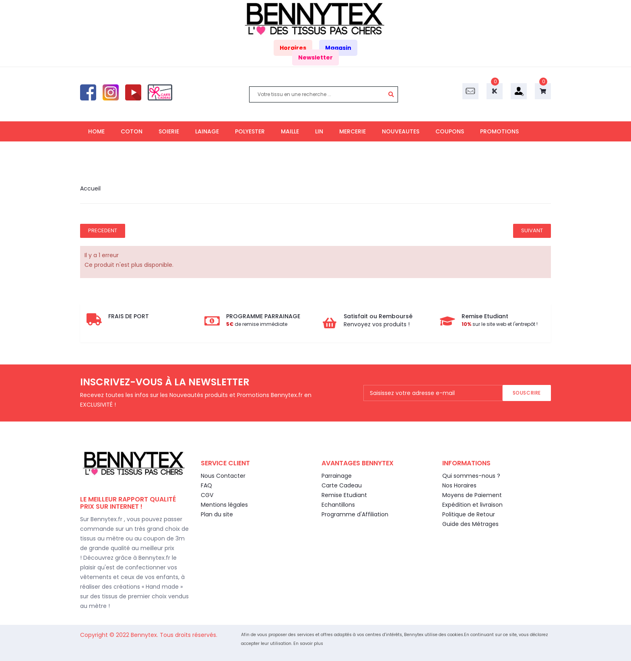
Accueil (90, 188)
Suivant (532, 230)
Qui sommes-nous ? (471, 476)
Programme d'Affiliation (355, 514)
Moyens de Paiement (472, 495)
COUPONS (449, 131)
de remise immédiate (256, 324)
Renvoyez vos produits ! (377, 324)
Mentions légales (224, 505)
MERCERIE (352, 131)
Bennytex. (145, 635)
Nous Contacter (223, 476)
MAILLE (290, 131)
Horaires (293, 48)
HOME (96, 131)
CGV (207, 495)
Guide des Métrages (470, 524)
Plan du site (217, 514)
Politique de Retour (468, 514)
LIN (319, 131)
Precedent (102, 230)
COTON (131, 131)
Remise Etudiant (344, 495)
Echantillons (338, 505)
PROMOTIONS (499, 131)
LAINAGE (207, 131)
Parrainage (337, 476)
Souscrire (527, 392)
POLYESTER (250, 131)
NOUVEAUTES (400, 131)
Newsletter (315, 57)
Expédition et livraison (472, 505)
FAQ (206, 485)
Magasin (338, 48)
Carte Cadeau (342, 485)
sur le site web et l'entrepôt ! (500, 324)
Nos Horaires (459, 485)
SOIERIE (169, 131)
